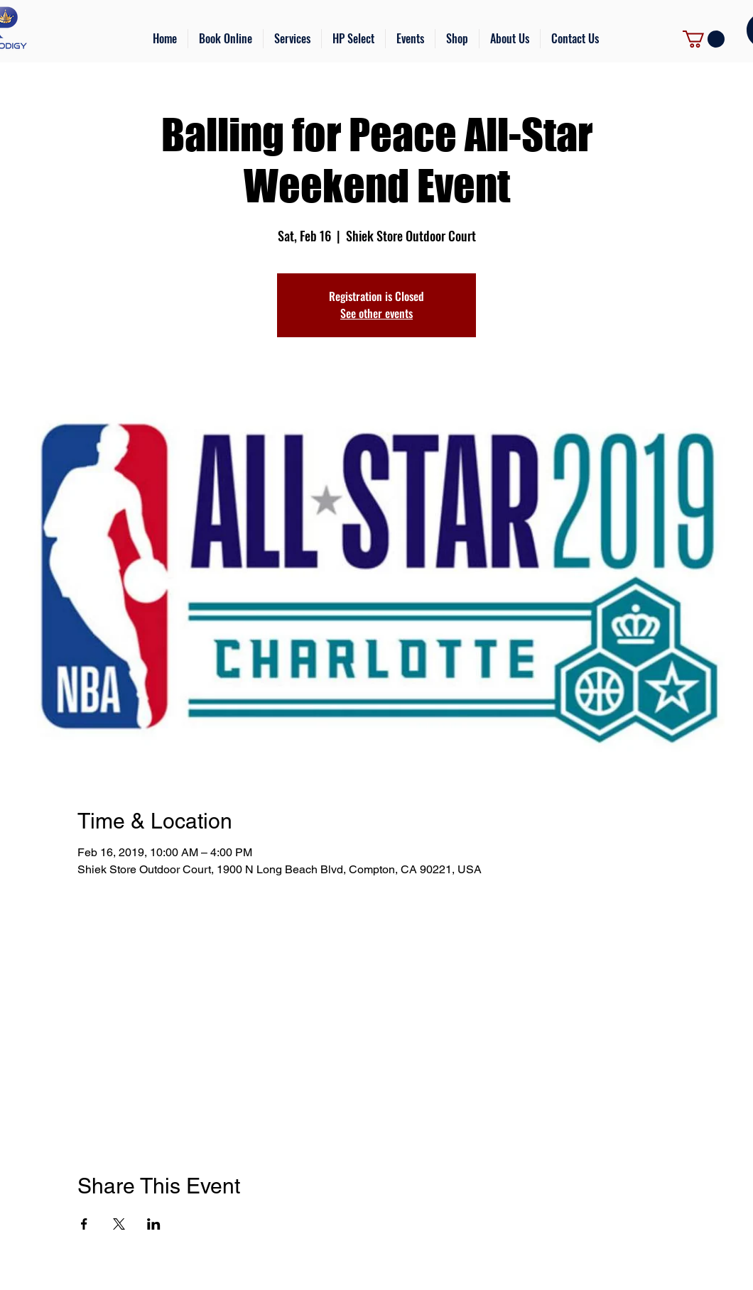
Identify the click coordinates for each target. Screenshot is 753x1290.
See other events (376, 313)
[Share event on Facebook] (84, 1224)
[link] (704, 39)
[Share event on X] (119, 1224)
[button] (292, 38)
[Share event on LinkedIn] (154, 1224)
